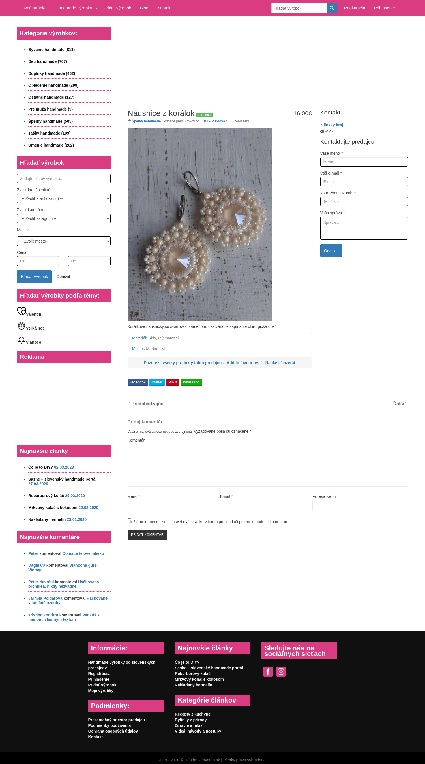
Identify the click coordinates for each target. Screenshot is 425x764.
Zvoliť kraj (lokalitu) (33, 190)
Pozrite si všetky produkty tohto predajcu (183, 362)
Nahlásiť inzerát (280, 362)
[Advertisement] (268, 58)
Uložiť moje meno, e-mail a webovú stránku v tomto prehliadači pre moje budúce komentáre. (209, 521)
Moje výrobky (100, 690)
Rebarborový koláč (46, 495)
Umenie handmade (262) (51, 145)
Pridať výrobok (117, 7)
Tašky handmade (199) (49, 133)
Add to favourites (243, 362)
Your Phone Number (338, 193)
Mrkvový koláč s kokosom (53, 507)
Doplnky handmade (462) (51, 73)
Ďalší (398, 403)
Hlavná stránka (32, 7)
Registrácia (354, 7)
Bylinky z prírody (191, 720)
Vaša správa (332, 213)
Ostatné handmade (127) (51, 97)
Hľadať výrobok (34, 276)
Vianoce (29, 342)
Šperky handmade (146, 121)
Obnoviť (64, 276)
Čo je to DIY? (40, 467)
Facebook (138, 382)
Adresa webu (324, 496)
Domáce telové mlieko (83, 553)
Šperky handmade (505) (50, 121)
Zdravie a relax (189, 725)
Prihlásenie (384, 7)
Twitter (157, 382)
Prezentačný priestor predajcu (116, 720)
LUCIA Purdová (212, 121)
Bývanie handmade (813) (51, 49)
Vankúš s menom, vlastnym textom (64, 617)
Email (226, 496)
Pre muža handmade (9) (50, 109)
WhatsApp (191, 382)
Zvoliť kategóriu (30, 209)
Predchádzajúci (148, 403)
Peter (33, 553)
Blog (144, 7)
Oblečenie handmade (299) (53, 85)
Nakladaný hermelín (47, 519)
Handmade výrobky (73, 7)
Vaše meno (331, 153)
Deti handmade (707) (47, 61)
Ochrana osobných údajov (113, 731)
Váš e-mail (331, 173)
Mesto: (23, 230)
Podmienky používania (109, 725)
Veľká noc (31, 328)
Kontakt (164, 7)
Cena (21, 252)
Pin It (173, 382)
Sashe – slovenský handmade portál (62, 479)
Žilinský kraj (331, 125)
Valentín (29, 314)
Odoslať (331, 251)
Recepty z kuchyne (193, 714)
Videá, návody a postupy (198, 731)
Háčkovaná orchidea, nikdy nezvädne (63, 584)
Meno (134, 496)
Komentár (136, 440)
